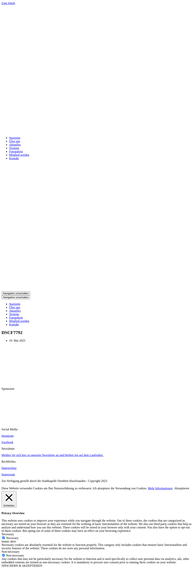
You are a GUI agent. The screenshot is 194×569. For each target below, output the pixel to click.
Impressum (8, 474)
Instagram (8, 435)
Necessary (12, 538)
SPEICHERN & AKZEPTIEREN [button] (22, 565)
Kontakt (14, 158)
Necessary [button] (8, 534)
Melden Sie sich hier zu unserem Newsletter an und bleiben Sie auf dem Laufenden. (52, 455)
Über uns (14, 141)
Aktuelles (15, 144)
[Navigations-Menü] (16, 293)
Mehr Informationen (160, 488)
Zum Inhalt (8, 3)
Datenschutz (9, 468)
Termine (14, 148)
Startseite (14, 137)
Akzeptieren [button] (181, 488)
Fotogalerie (16, 151)
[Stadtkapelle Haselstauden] (97, 131)
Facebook (7, 442)
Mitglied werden (19, 154)
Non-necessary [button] (11, 551)
